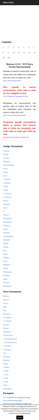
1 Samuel (6, 179)
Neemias (6, 204)
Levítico (6, 158)
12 (24, 52)
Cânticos (6, 226)
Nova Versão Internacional (12, 400)
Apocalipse (7, 389)
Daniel (5, 243)
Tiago (5, 364)
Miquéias (6, 265)
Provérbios (7, 218)
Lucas (5, 303)
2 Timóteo (7, 349)
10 (14, 52)
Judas (5, 385)
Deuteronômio (8, 165)
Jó (4, 211)
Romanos (6, 314)
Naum (5, 268)
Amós (5, 254)
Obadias (6, 258)
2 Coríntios (7, 321)
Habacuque (7, 272)
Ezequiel (6, 240)
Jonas (5, 261)
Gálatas (6, 325)
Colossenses (8, 335)
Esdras (5, 201)
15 (4, 57)
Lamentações (8, 236)
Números (6, 161)
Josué (5, 169)
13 (29, 52)
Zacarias (6, 282)
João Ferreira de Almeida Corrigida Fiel (17, 404)
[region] (19, 21)
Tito (4, 353)
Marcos (6, 300)
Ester (5, 208)
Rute (5, 176)
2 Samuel (6, 183)
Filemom (6, 357)
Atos (5, 310)
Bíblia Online (8, 3)
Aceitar (19, 417)
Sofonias (6, 275)
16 (9, 57)
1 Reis (5, 186)
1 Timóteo (7, 346)
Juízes (5, 172)
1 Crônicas (7, 193)
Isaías (5, 229)
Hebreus (6, 360)
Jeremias (6, 233)
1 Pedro (6, 367)
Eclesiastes (7, 222)
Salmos (6, 215)
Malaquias (7, 286)
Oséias (5, 247)
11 (19, 52)
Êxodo (5, 154)
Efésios (6, 328)
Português (8, 393)
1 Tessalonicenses (10, 339)
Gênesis (6, 151)
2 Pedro (6, 371)
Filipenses (7, 332)
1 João (5, 374)
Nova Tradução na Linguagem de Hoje (16, 397)
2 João (5, 378)
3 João (5, 382)
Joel (4, 250)
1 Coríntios (7, 317)
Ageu (5, 279)
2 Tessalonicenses (10, 342)
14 (34, 52)
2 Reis (5, 190)
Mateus (6, 296)
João (5, 307)
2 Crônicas (7, 197)
